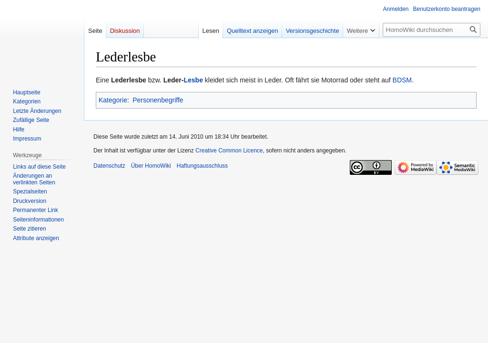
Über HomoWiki (151, 165)
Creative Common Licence (229, 150)
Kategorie (113, 100)
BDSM (402, 80)
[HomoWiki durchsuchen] (431, 30)
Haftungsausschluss (202, 165)
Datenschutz (109, 165)
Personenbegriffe (157, 100)
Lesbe (193, 80)
